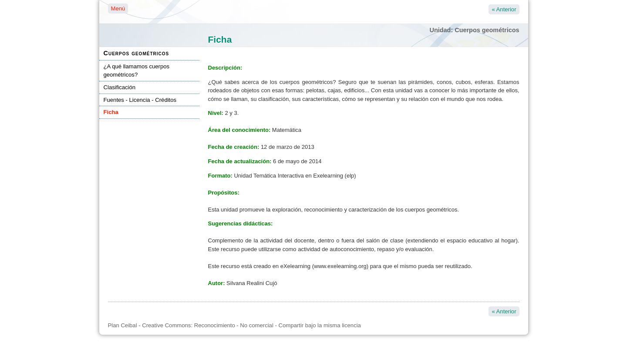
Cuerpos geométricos (136, 53)
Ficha (111, 112)
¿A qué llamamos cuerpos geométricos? (137, 70)
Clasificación (120, 87)
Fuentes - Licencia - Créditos (140, 100)
